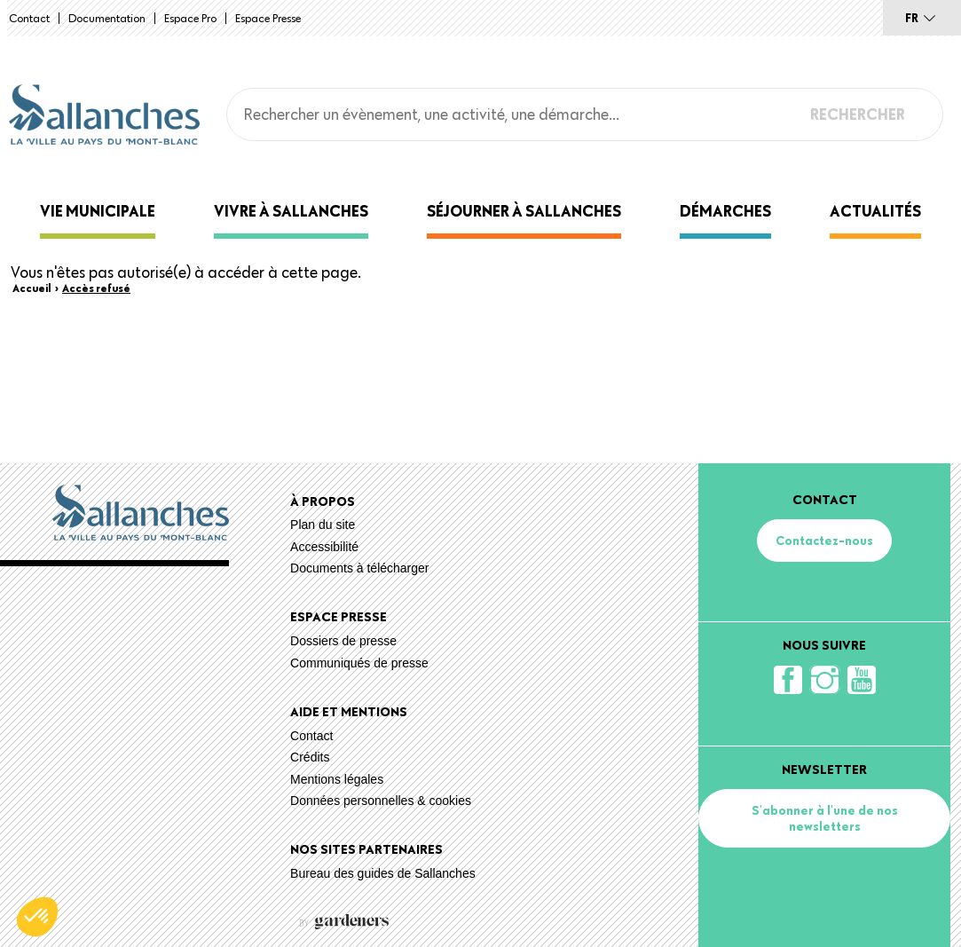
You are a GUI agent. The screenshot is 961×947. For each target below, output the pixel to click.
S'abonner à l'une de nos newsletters (825, 818)
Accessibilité (324, 547)
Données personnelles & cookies (380, 800)
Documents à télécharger (359, 568)
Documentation (107, 18)
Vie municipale (97, 211)
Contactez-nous (824, 540)
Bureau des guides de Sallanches (383, 873)
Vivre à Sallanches (291, 211)
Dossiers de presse (343, 641)
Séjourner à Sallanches (524, 211)
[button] (37, 917)
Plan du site (322, 524)
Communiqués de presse (359, 663)
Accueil (31, 287)
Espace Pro (190, 18)
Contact (29, 18)
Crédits (309, 757)
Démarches (725, 211)
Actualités (875, 211)
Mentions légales (336, 779)
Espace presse (268, 18)
